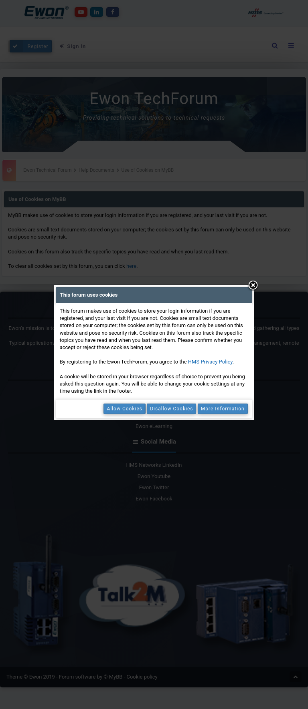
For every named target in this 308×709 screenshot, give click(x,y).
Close (253, 286)
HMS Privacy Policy (210, 362)
